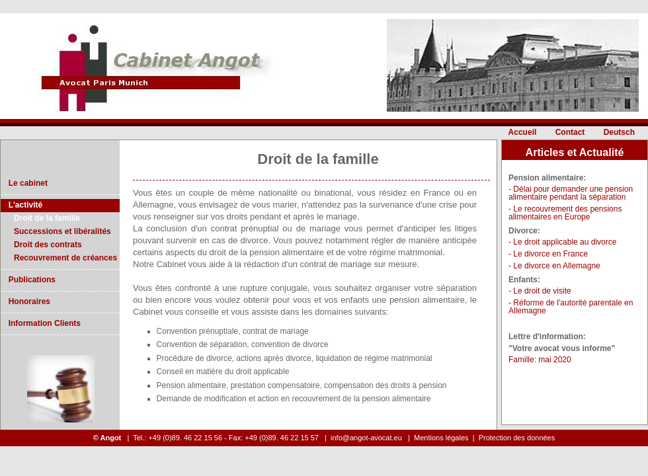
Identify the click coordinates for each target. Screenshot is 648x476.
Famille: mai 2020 (539, 359)
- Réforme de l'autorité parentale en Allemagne (570, 306)
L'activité (23, 205)
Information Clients (42, 323)
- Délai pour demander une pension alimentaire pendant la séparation (570, 193)
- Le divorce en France (548, 253)
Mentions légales (441, 438)
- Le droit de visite (539, 291)
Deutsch (619, 132)
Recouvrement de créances (65, 257)
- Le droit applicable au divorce (562, 242)
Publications (30, 279)
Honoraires (27, 301)
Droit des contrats (48, 244)
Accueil (522, 132)
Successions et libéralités (62, 231)
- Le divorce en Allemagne (554, 265)
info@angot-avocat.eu (367, 438)
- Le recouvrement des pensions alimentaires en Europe (565, 212)
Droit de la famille (47, 218)
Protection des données (517, 438)
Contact (570, 132)
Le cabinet (26, 183)
